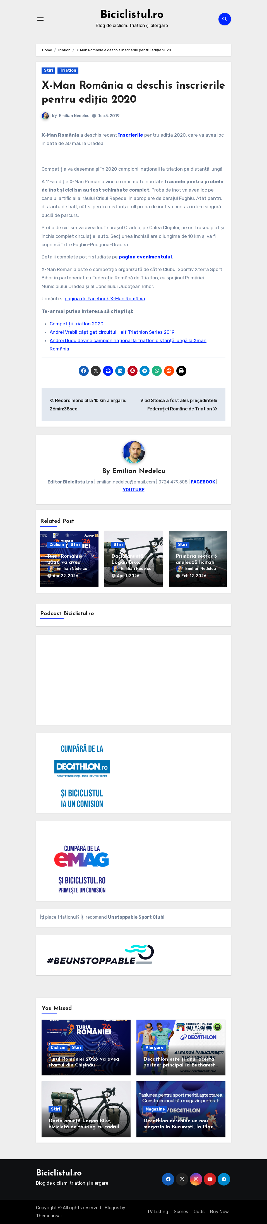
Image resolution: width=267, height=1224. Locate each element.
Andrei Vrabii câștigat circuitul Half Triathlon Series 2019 (112, 332)
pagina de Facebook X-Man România (105, 298)
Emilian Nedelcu (74, 115)
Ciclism (56, 544)
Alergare (154, 1047)
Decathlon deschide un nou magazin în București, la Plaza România (179, 1127)
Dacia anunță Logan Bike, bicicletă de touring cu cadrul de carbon (84, 1127)
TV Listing (157, 1211)
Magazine (155, 1109)
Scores (181, 1211)
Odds (199, 1211)
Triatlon (68, 70)
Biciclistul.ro (131, 15)
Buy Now (219, 1211)
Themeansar (49, 1215)
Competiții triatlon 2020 (77, 323)
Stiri (48, 70)
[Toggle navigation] (40, 19)
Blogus (112, 1207)
